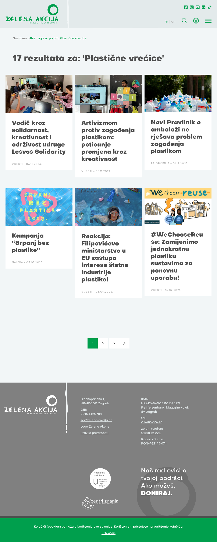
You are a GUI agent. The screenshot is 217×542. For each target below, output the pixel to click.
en (173, 21)
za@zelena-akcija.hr (96, 420)
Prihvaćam (108, 533)
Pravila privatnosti (94, 433)
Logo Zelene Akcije (95, 426)
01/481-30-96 (151, 422)
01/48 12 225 (151, 433)
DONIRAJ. (156, 494)
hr (166, 21)
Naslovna (20, 38)
